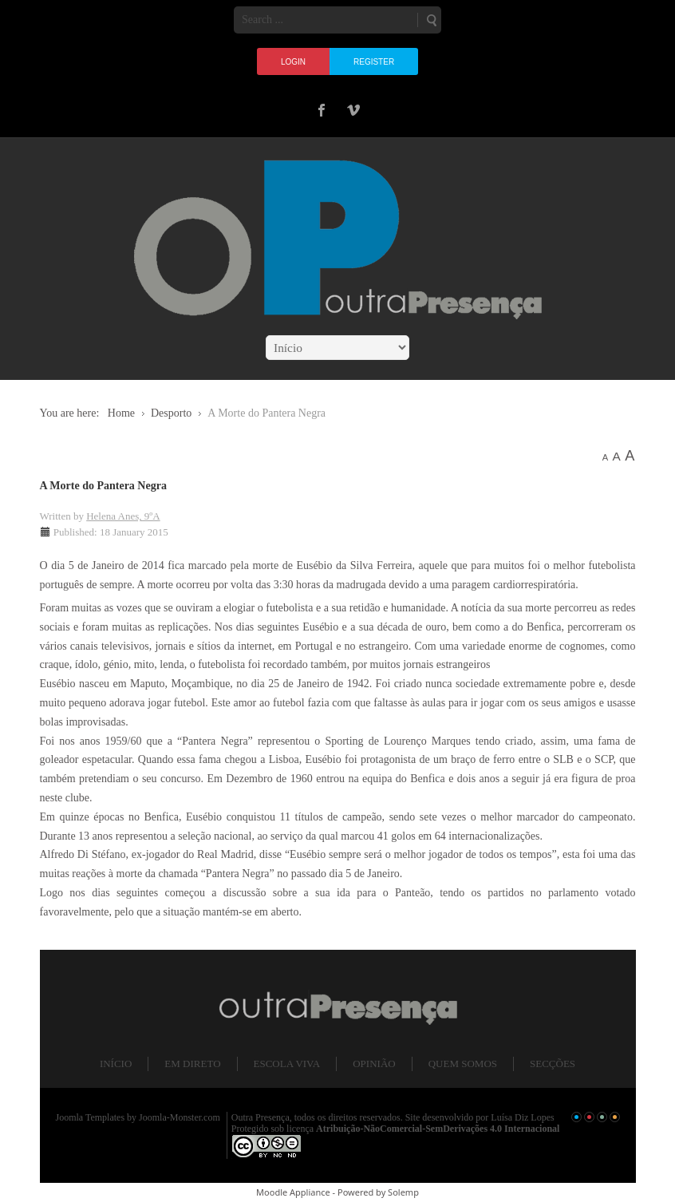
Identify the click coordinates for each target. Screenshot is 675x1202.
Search (430, 20)
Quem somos (462, 1064)
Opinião (374, 1064)
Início (116, 1064)
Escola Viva (287, 1064)
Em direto (192, 1064)
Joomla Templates (90, 1117)
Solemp (403, 1192)
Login (293, 61)
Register (373, 61)
